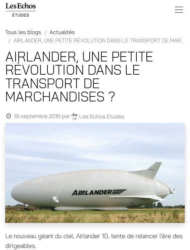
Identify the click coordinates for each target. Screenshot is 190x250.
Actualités (62, 31)
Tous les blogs (23, 31)
